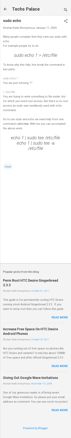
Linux (8, 166)
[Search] (65, 10)
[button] (65, 21)
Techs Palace (26, 9)
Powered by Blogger (35, 428)
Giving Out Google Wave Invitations (30, 378)
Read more (60, 317)
